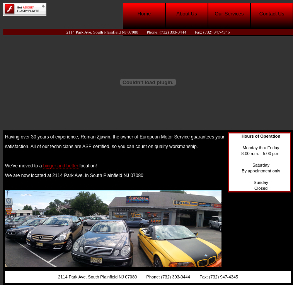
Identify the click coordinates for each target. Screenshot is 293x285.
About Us (186, 14)
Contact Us (271, 14)
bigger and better (60, 166)
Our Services (229, 14)
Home (144, 14)
